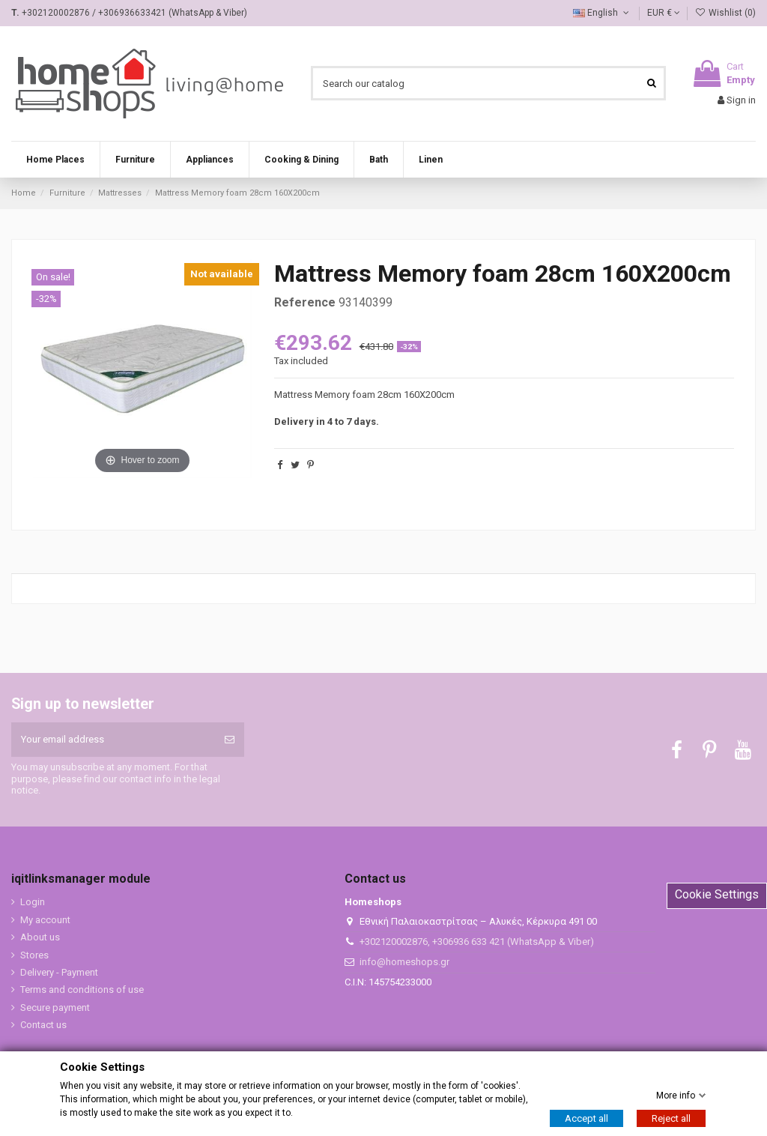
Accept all (586, 1118)
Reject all (671, 1118)
